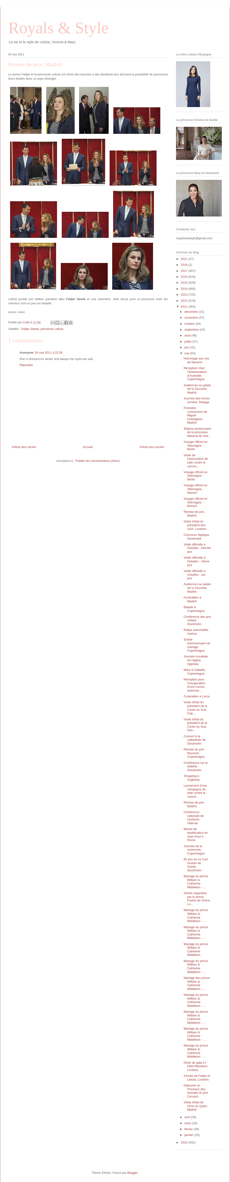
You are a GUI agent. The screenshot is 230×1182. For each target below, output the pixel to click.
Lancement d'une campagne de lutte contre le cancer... (195, 791)
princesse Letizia (52, 329)
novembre (191, 317)
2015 (184, 282)
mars (188, 1123)
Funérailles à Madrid (192, 599)
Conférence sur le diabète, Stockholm (196, 766)
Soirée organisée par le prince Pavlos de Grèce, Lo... (197, 898)
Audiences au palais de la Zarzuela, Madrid (197, 388)
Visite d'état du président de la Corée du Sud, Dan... (195, 725)
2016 (184, 276)
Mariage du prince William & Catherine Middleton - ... (196, 881)
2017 (184, 271)
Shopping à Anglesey (191, 777)
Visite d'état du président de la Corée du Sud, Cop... (195, 707)
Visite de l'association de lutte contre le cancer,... (196, 460)
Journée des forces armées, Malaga (197, 400)
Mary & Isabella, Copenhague (194, 671)
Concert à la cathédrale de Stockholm (195, 739)
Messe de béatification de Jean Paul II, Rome (195, 834)
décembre (191, 311)
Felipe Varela (30, 329)
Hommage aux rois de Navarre (196, 360)
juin (187, 347)
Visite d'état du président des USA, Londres (195, 525)
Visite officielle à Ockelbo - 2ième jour (196, 561)
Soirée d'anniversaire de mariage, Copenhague (197, 645)
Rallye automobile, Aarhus (196, 631)
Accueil (88, 447)
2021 (184, 259)
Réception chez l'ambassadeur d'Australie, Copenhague (195, 373)
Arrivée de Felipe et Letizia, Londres (197, 1077)
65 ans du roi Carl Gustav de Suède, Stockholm (196, 865)
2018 (184, 265)
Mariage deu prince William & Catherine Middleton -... (197, 983)
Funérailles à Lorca (197, 696)
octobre (190, 323)
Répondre (26, 365)
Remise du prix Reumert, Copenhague (194, 753)
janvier (189, 1135)
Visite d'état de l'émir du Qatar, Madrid (196, 1106)
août (187, 335)
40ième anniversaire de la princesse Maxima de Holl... (197, 432)
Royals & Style (58, 28)
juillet (188, 341)
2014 (184, 288)
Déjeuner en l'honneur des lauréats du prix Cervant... (196, 1091)
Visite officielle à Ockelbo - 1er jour (194, 574)
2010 (184, 1142)
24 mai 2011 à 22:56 (49, 352)
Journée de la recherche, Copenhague (194, 849)
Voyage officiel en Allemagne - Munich (195, 488)
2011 (184, 306)
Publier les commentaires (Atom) (97, 461)
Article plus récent (24, 447)
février (189, 1129)
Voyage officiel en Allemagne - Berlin (195, 445)
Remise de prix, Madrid (194, 513)
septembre (192, 329)
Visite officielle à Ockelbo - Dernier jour (197, 548)
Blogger (132, 1172)
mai (187, 353)
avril (187, 1117)
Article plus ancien (152, 447)
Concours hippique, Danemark (197, 536)
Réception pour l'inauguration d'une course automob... (194, 685)
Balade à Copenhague (194, 609)
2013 (184, 294)
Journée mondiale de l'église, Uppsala (196, 660)
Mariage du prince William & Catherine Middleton (196, 949)
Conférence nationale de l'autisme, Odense (194, 817)
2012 (184, 300)
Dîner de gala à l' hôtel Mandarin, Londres (196, 1066)
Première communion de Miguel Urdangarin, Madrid (195, 415)
